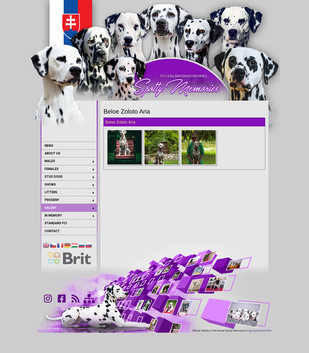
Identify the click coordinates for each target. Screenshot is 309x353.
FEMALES (52, 169)
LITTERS (51, 192)
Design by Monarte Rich (258, 330)
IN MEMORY (53, 215)
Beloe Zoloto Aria (120, 122)
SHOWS (50, 184)
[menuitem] (69, 145)
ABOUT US (52, 153)
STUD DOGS (53, 176)
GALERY (50, 208)
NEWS (49, 146)
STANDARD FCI (56, 223)
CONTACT (52, 231)
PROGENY (52, 200)
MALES (50, 161)
